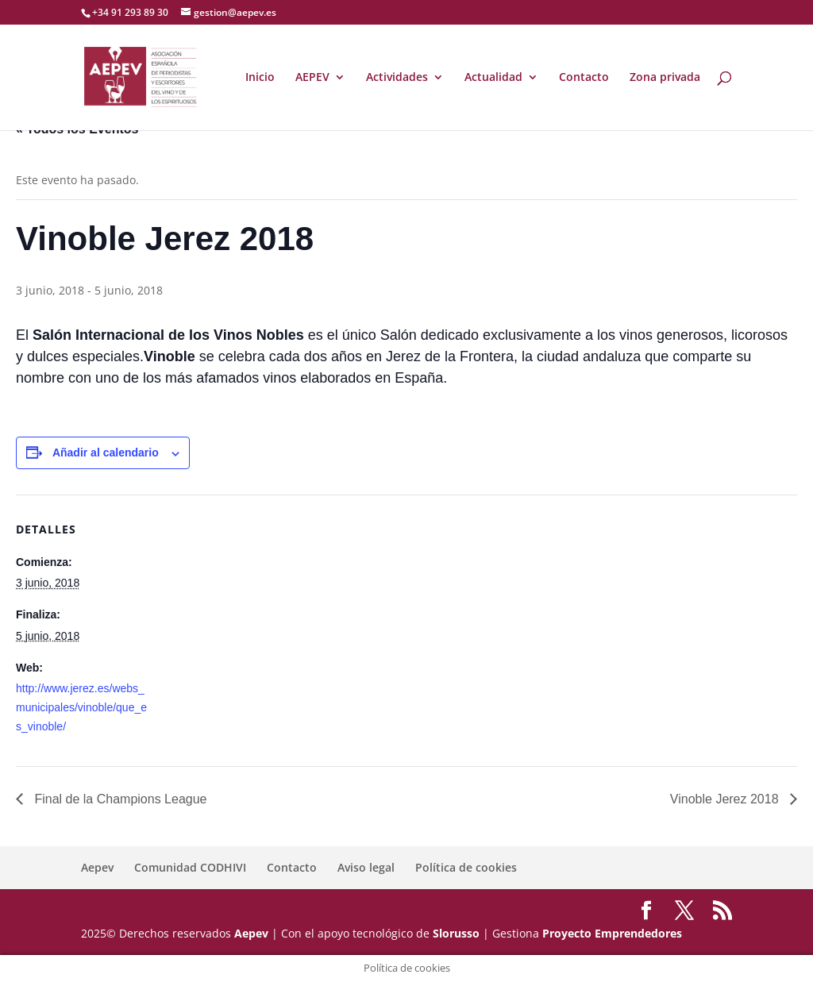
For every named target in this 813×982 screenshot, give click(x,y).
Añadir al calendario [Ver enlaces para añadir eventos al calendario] (105, 452)
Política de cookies (466, 867)
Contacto (584, 77)
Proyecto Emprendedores (612, 933)
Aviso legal (366, 867)
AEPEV (312, 77)
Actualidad (493, 77)
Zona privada (665, 77)
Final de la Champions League (118, 799)
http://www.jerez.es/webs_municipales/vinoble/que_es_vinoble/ (81, 707)
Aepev (97, 867)
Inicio (260, 77)
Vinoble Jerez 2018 (726, 799)
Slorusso (456, 933)
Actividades (397, 77)
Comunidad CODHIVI (190, 867)
